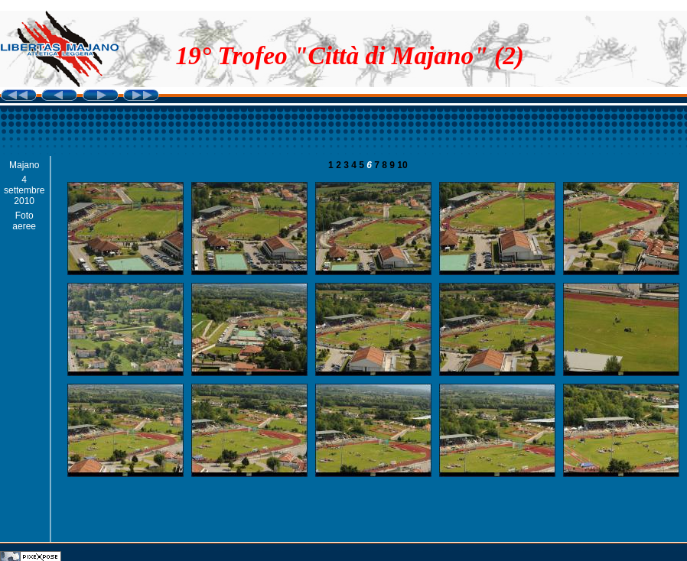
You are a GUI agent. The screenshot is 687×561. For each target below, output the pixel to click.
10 (402, 165)
